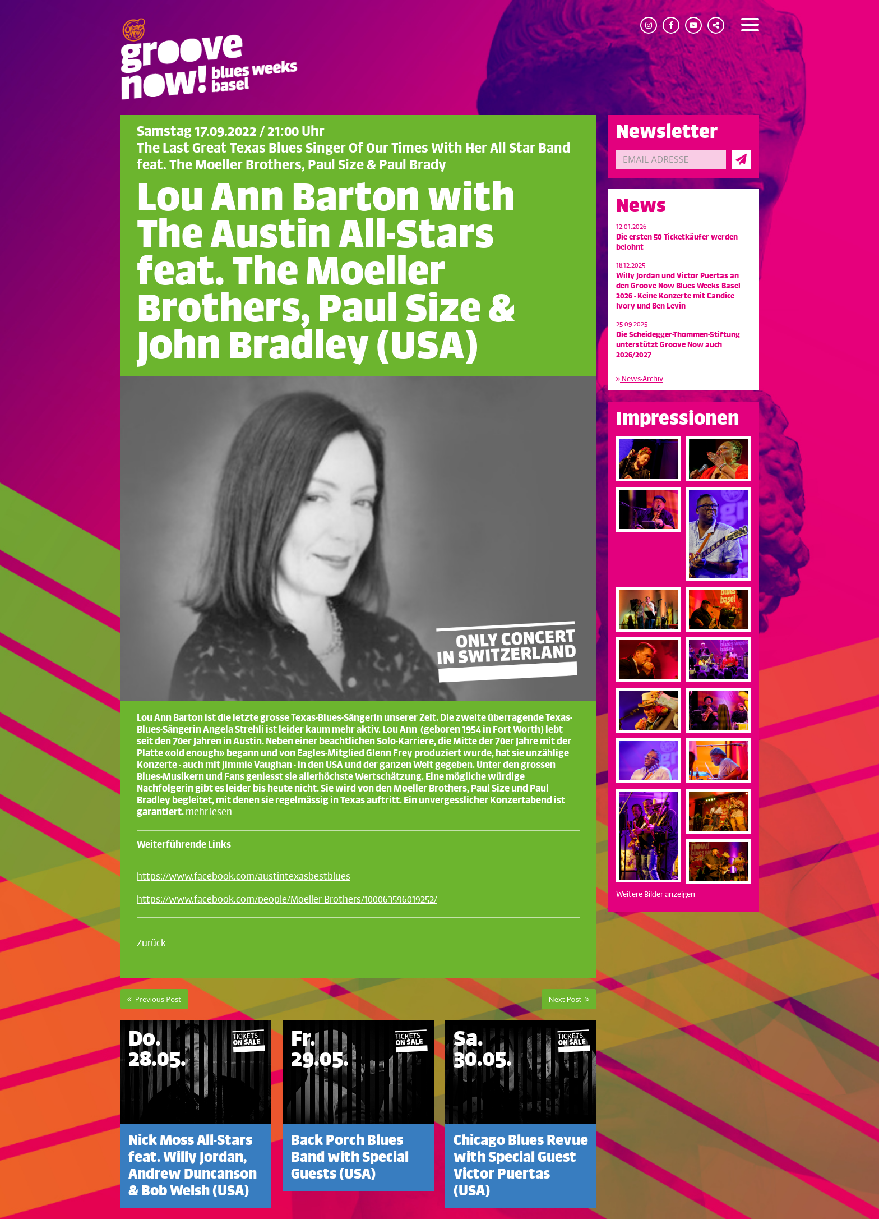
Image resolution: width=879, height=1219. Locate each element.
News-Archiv (639, 379)
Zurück (151, 943)
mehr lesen (209, 812)
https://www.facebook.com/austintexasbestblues (243, 876)
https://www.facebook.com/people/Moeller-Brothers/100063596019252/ (287, 899)
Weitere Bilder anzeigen (655, 894)
